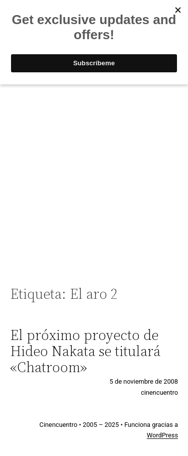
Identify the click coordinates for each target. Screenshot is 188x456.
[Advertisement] (94, 179)
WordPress (162, 435)
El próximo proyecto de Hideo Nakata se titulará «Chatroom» (85, 351)
